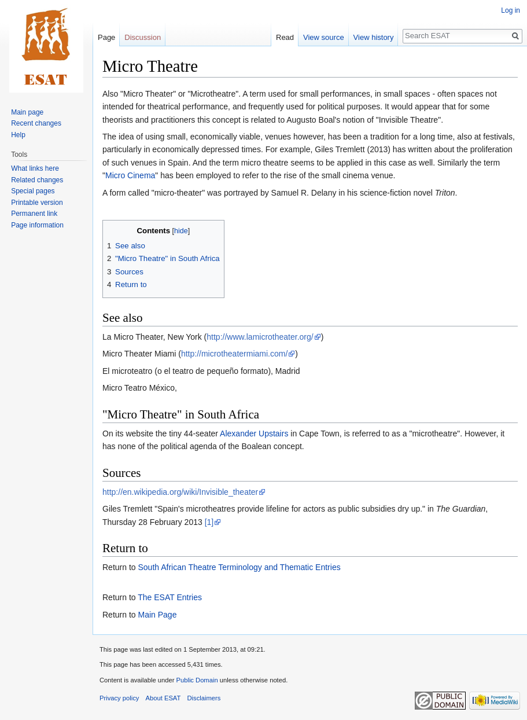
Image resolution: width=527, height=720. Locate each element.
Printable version (36, 203)
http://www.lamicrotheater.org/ (260, 336)
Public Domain (197, 680)
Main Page (157, 614)
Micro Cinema (130, 175)
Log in (510, 10)
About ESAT (163, 698)
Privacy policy (119, 698)
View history (373, 37)
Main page (27, 112)
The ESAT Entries (170, 597)
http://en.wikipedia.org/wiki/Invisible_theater (180, 492)
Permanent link (34, 214)
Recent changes (36, 123)
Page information (37, 225)
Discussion (142, 37)
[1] (209, 522)
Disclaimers (204, 698)
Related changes (37, 180)
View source (323, 37)
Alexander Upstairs (254, 433)
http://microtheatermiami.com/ (234, 353)
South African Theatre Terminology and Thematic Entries (239, 567)
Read (285, 37)
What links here (35, 168)
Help (18, 135)
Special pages (32, 191)
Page (106, 37)
